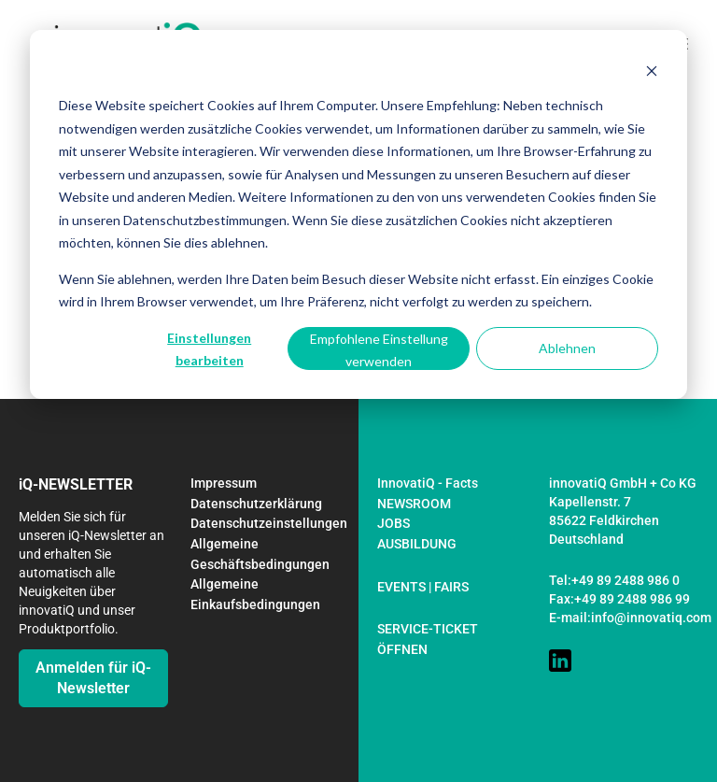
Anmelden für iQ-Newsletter (93, 678)
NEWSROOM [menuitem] (414, 503)
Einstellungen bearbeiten (209, 349)
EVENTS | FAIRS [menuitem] (423, 586)
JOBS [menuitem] (393, 523)
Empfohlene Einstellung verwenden (379, 350)
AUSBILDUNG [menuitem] (417, 543)
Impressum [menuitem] (223, 483)
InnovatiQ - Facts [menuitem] (427, 483)
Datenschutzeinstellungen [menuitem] (268, 523)
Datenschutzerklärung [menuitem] (256, 503)
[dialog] (358, 214)
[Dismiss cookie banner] (651, 70)
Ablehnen (567, 348)
